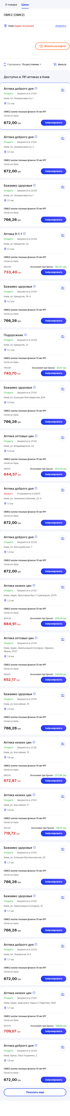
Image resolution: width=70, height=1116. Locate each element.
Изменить (60, 25)
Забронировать (53, 122)
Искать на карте (52, 46)
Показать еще (35, 1092)
